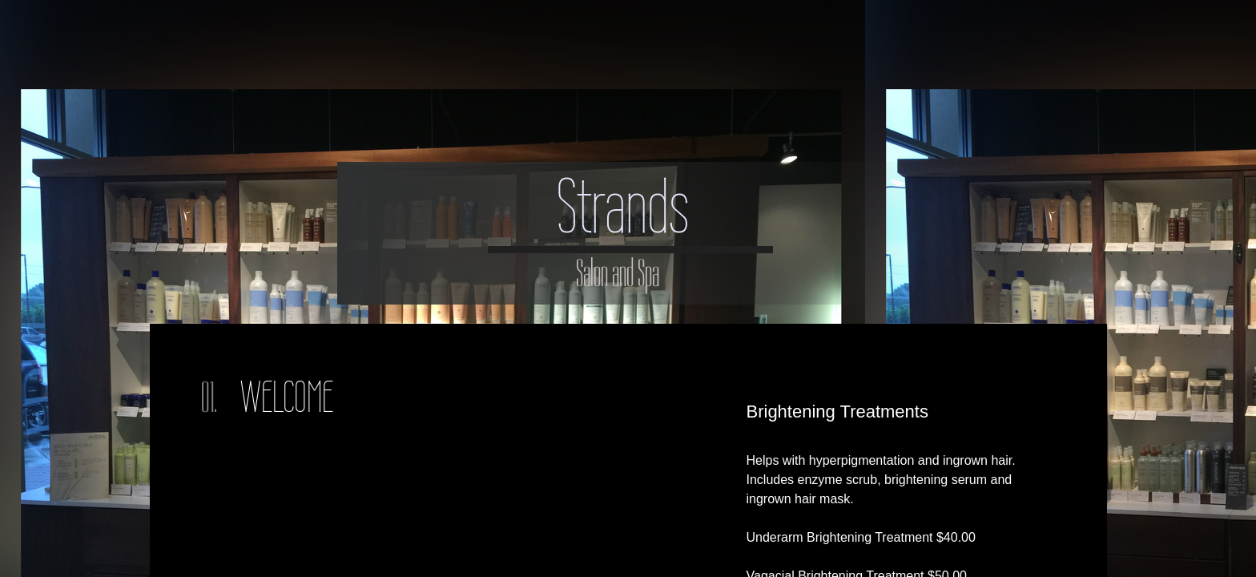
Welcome (286, 397)
